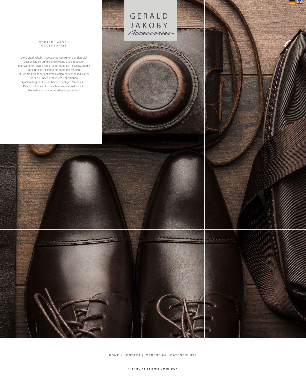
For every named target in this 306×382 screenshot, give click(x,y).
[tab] (153, 187)
